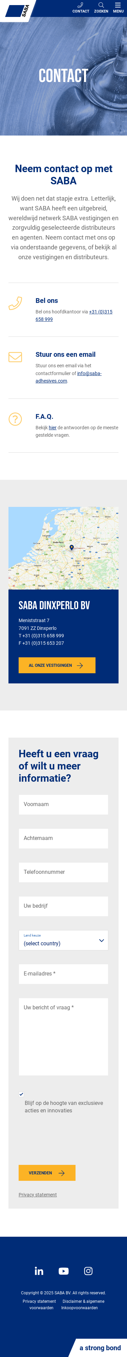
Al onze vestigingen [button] (50, 665)
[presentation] (70, 1141)
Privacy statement (38, 1194)
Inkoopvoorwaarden (79, 1307)
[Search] (101, 8)
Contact (80, 8)
